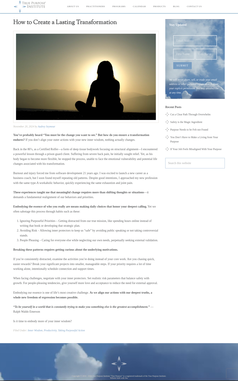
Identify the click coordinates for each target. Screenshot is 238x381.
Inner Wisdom (35, 330)
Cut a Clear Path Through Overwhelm (190, 114)
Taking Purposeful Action (71, 330)
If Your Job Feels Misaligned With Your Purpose (196, 149)
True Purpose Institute (31, 6)
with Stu (124, 378)
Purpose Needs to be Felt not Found (189, 129)
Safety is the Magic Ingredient (186, 122)
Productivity (50, 330)
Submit (182, 65)
